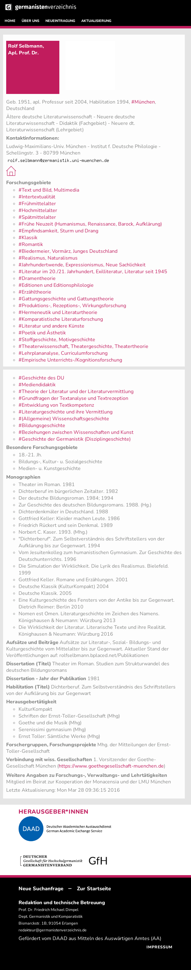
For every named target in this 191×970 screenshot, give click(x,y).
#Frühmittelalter (37, 203)
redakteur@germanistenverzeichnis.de (53, 930)
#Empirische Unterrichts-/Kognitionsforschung (70, 360)
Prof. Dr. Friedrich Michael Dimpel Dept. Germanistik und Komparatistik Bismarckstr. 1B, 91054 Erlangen (51, 916)
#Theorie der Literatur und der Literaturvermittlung (76, 391)
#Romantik (31, 244)
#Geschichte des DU (41, 378)
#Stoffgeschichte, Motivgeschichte (57, 339)
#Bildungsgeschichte (42, 425)
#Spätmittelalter (37, 217)
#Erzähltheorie (35, 292)
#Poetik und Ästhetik (42, 332)
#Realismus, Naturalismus (48, 258)
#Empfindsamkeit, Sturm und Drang (58, 230)
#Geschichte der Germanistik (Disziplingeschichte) (75, 439)
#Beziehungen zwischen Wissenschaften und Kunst (76, 432)
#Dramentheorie (37, 278)
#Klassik (28, 237)
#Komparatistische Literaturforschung (61, 319)
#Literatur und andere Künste (51, 326)
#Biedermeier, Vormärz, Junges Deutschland (68, 251)
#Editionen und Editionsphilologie (56, 285)
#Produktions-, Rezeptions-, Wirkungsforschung (72, 305)
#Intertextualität (37, 196)
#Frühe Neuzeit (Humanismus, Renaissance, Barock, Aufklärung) (90, 224)
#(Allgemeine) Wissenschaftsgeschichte (64, 418)
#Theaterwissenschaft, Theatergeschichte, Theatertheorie (83, 346)
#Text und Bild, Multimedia (49, 190)
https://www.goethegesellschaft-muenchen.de (111, 766)
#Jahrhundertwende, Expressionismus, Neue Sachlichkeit (82, 264)
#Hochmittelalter (38, 210)
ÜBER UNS (30, 21)
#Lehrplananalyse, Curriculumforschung (63, 353)
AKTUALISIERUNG (96, 21)
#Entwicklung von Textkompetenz (56, 405)
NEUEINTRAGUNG (60, 21)
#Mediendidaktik (37, 384)
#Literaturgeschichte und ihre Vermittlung (65, 412)
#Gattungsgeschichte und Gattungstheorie (66, 298)
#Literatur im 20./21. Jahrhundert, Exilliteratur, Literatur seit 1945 (93, 271)
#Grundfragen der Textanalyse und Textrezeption (73, 398)
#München (143, 102)
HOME (10, 21)
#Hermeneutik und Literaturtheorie (58, 312)
